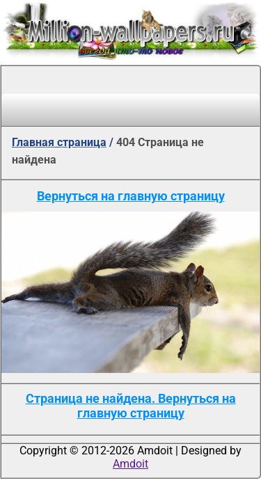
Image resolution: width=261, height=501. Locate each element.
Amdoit (130, 463)
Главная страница (59, 142)
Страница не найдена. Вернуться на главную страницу (131, 405)
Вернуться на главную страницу (131, 196)
